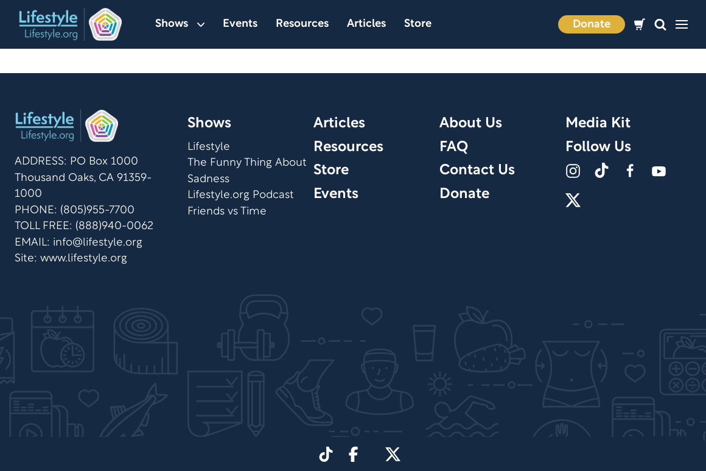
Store (418, 24)
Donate (591, 24)
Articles (366, 24)
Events (240, 24)
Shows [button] (179, 24)
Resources (302, 24)
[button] (660, 24)
